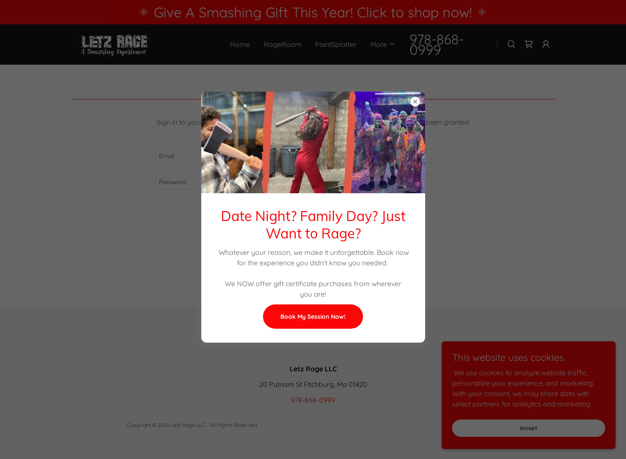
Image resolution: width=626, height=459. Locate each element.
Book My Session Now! (313, 316)
